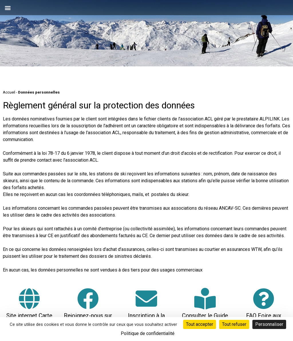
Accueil (9, 92)
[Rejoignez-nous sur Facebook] (88, 298)
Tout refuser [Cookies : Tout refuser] (234, 324)
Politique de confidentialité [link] (148, 333)
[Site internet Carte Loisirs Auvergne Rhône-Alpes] (29, 298)
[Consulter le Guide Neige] (205, 298)
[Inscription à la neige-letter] (146, 298)
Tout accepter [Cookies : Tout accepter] (199, 324)
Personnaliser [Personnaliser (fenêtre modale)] (269, 324)
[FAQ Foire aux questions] (263, 298)
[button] (7, 7)
